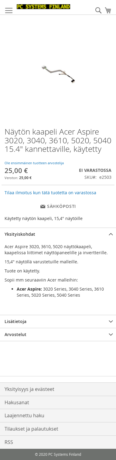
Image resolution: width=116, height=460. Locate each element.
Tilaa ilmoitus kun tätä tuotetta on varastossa (50, 192)
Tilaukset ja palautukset (31, 428)
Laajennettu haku (24, 415)
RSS (9, 442)
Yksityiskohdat (20, 234)
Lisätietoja (15, 321)
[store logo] (43, 6)
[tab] (58, 234)
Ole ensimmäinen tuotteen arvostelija (34, 163)
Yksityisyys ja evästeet (29, 389)
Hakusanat (17, 402)
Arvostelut (15, 334)
